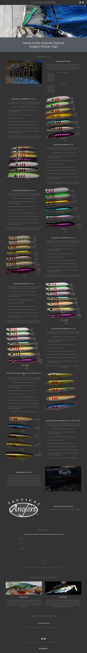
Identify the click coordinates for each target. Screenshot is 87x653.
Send (43, 562)
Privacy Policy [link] (48, 567)
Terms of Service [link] (56, 567)
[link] (43, 3)
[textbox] (43, 538)
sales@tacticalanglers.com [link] (39, 627)
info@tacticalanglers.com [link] (54, 627)
